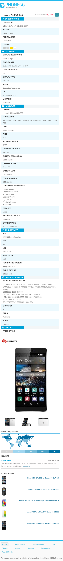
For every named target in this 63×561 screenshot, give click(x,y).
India (53, 544)
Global (4, 544)
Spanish (31, 548)
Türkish (5, 548)
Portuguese (45, 548)
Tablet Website (7, 552)
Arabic (17, 548)
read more (26, 466)
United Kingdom (38, 544)
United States (20, 544)
